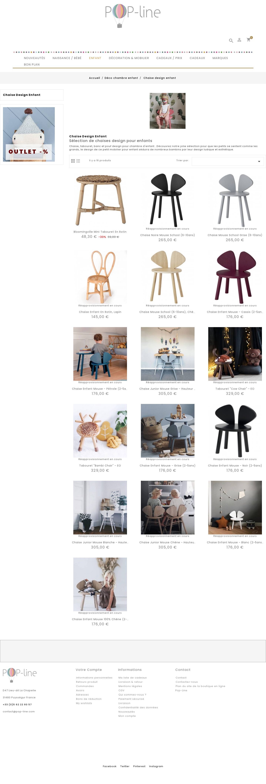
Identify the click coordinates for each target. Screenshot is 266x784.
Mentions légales (130, 686)
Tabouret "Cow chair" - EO (235, 389)
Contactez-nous (187, 682)
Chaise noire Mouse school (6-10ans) (167, 235)
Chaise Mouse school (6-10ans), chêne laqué (173, 312)
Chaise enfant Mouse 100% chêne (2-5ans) (103, 619)
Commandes (85, 686)
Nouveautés (126, 711)
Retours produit (87, 682)
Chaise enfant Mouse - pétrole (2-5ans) (101, 389)
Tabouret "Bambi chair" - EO (100, 465)
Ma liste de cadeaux (132, 677)
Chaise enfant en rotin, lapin (100, 312)
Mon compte (127, 716)
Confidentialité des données (138, 707)
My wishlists (84, 703)
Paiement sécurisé (131, 699)
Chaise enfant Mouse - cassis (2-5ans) (236, 312)
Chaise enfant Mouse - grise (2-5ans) (168, 465)
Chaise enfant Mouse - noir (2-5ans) (235, 465)
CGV (121, 690)
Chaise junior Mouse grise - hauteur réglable (172, 389)
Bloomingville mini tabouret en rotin (100, 232)
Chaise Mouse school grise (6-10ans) (235, 235)
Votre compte (89, 669)
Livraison (124, 703)
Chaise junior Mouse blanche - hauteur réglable (107, 542)
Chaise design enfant (22, 95)
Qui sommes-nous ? (132, 694)
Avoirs (80, 690)
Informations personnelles (94, 677)
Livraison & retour (130, 682)
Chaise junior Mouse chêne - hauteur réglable (174, 542)
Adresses (82, 694)
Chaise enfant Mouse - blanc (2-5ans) (235, 542)
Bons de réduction (89, 699)
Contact (181, 677)
